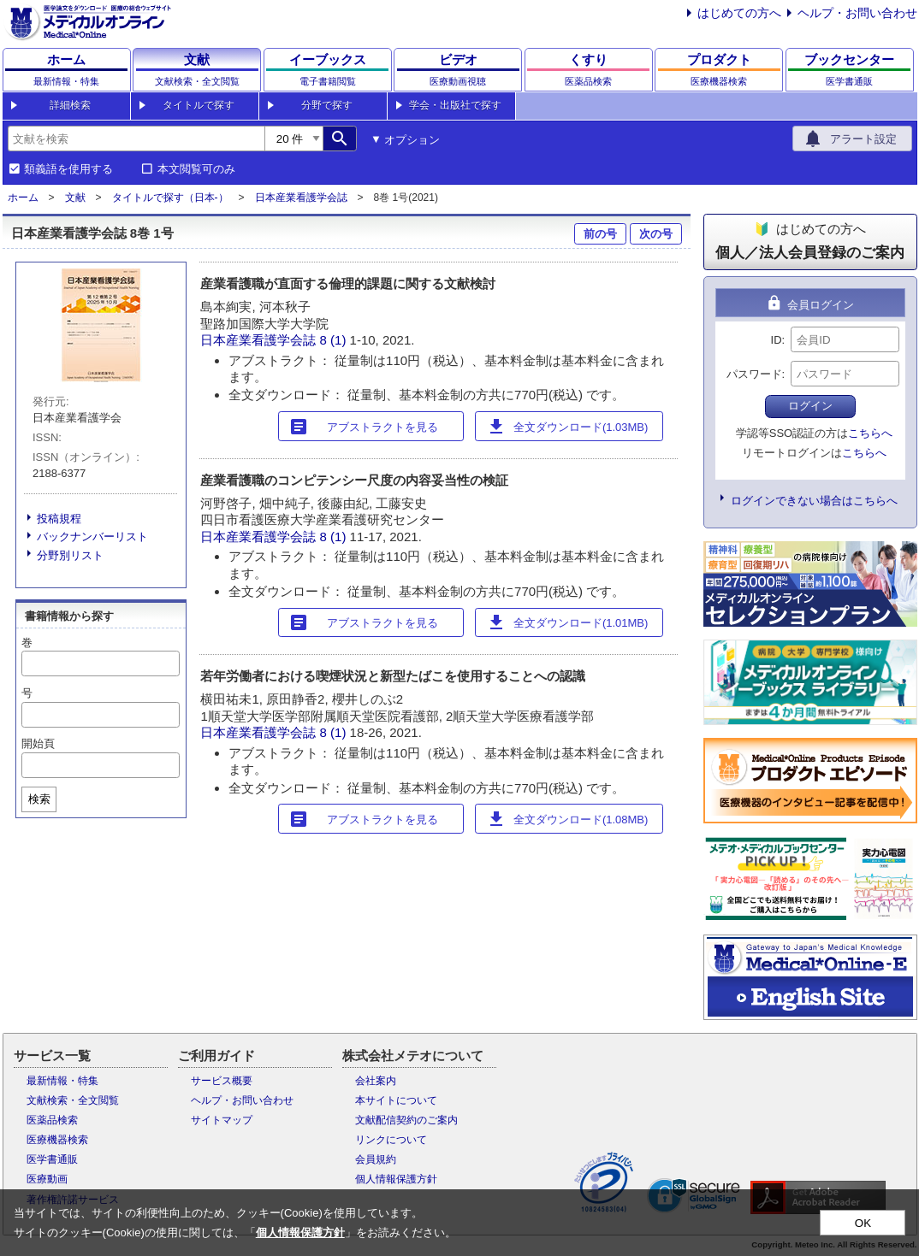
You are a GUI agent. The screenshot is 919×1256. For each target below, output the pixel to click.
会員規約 (375, 1159)
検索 (39, 799)
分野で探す (327, 105)
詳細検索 (70, 105)
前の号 (600, 233)
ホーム (23, 197)
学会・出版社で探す (455, 105)
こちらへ (870, 433)
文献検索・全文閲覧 (73, 1100)
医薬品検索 (52, 1120)
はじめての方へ (739, 13)
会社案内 (375, 1081)
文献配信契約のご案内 (406, 1120)
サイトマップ (221, 1120)
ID (776, 339)
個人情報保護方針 (396, 1179)
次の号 (656, 233)
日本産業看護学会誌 (301, 197)
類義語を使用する (68, 169)
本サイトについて (396, 1100)
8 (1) (335, 340)
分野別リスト (70, 555)
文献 (75, 197)
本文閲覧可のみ (196, 169)
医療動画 (47, 1179)
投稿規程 (59, 518)
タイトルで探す (198, 105)
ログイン (810, 405)
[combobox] (136, 138)
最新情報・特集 (62, 1081)
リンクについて (391, 1140)
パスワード (754, 374)
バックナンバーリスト (92, 536)
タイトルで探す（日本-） (170, 197)
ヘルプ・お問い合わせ (857, 13)
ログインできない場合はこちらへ (814, 500)
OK (863, 1223)
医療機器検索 (57, 1140)
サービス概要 (221, 1081)
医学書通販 (52, 1159)
